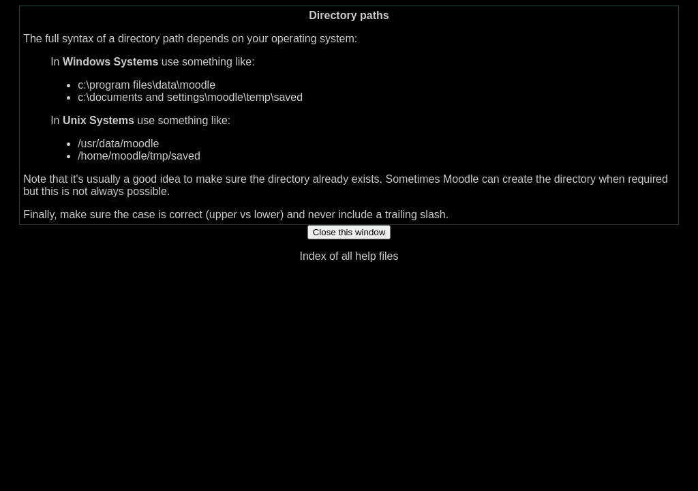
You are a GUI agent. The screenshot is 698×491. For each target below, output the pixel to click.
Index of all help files (349, 256)
